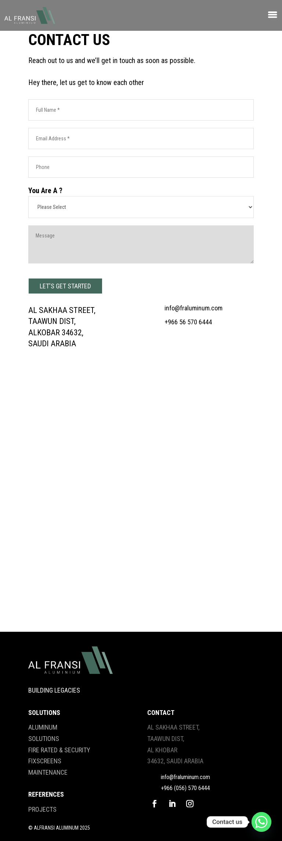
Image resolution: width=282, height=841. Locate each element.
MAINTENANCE (48, 772)
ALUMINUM (42, 727)
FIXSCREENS (44, 761)
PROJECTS (42, 809)
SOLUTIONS (43, 738)
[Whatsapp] (261, 822)
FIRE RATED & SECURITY (59, 750)
